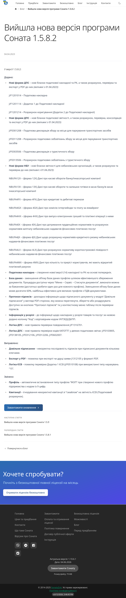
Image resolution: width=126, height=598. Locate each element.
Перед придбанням (85, 530)
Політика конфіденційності (63, 590)
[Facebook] (33, 545)
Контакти (106, 3)
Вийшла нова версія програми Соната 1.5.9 (26, 422)
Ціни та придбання (25, 519)
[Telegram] (26, 545)
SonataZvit (56, 587)
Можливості (81, 519)
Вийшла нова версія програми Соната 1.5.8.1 (27, 434)
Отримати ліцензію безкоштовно (25, 492)
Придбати (33, 3)
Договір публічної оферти (59, 534)
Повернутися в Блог (16, 448)
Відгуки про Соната (26, 536)
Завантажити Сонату (63, 568)
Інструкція (92, 3)
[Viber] (18, 545)
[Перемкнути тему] (119, 3)
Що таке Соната (24, 530)
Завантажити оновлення (23, 407)
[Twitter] (18, 553)
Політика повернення (56, 528)
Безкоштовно (67, 3)
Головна (20, 3)
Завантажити (49, 3)
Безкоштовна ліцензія (86, 513)
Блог (80, 3)
